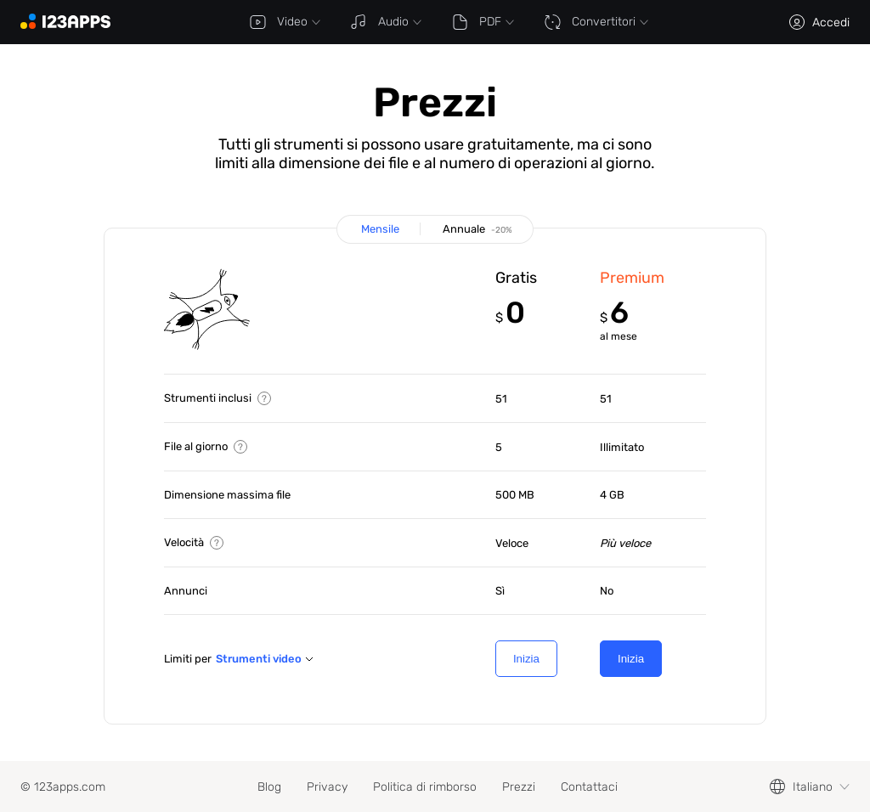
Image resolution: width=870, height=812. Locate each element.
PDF (482, 22)
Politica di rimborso (425, 787)
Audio (385, 22)
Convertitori (596, 22)
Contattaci (589, 787)
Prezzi (518, 787)
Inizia (526, 658)
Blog (269, 787)
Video (284, 22)
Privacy (327, 787)
